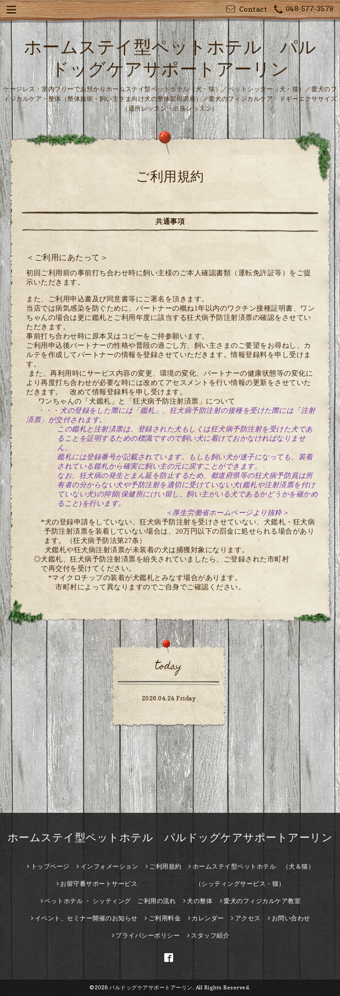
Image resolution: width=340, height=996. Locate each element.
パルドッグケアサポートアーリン (151, 987)
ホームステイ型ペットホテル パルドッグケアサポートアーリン (170, 837)
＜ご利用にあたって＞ (67, 257)
